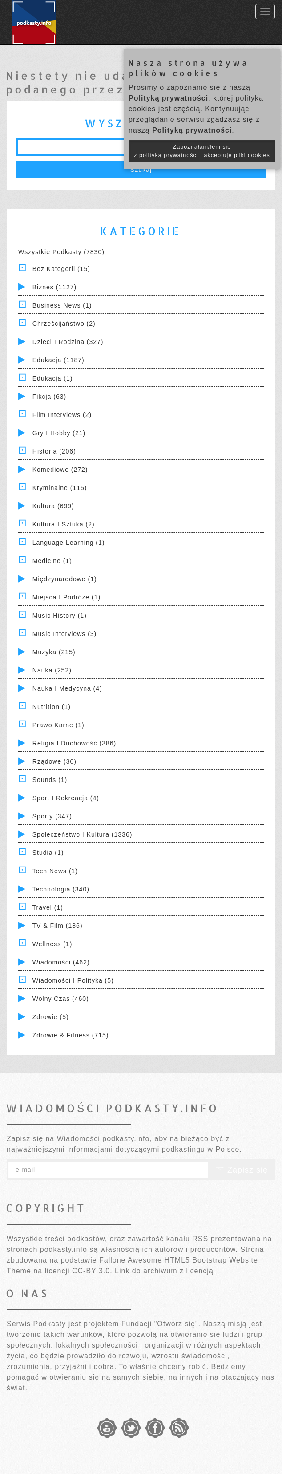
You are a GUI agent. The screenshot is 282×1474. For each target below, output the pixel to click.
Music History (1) (59, 615)
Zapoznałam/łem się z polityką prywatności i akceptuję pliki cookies (202, 151)
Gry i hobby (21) (58, 433)
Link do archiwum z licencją (164, 1271)
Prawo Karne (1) (58, 725)
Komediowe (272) (60, 469)
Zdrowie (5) (50, 1016)
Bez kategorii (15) (61, 268)
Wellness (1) (52, 944)
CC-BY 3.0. (92, 1271)
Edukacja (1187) (58, 360)
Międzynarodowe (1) (64, 579)
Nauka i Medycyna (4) (67, 688)
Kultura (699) (53, 506)
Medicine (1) (52, 560)
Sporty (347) (52, 816)
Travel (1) (47, 907)
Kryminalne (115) (59, 487)
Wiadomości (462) (61, 962)
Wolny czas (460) (60, 998)
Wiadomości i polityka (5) (73, 980)
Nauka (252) (52, 670)
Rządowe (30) (54, 761)
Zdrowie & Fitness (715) (70, 1035)
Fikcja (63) (49, 396)
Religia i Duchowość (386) (74, 743)
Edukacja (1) (52, 378)
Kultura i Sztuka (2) (63, 524)
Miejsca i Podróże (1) (66, 597)
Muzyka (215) (54, 652)
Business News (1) (62, 305)
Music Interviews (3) (64, 633)
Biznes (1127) (54, 287)
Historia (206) (54, 451)
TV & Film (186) (57, 925)
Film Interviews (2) (62, 414)
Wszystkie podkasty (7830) (61, 251)
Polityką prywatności (168, 98)
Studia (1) (48, 852)
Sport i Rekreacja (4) (65, 798)
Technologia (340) (60, 889)
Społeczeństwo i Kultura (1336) (82, 834)
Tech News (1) (55, 871)
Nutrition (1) (51, 706)
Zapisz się (241, 1170)
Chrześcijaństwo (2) (64, 323)
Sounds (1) (49, 779)
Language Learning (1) (68, 542)
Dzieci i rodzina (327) (68, 341)
